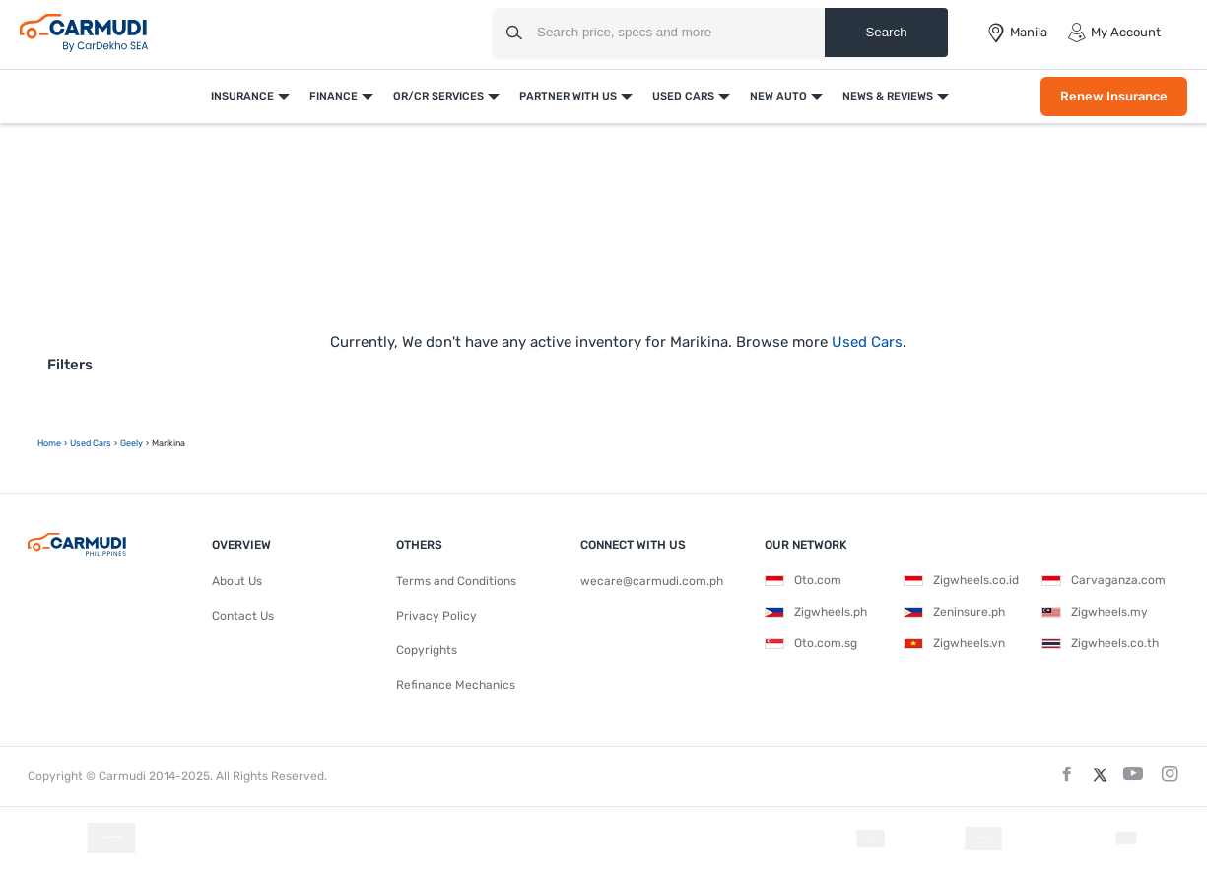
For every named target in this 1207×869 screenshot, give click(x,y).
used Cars (90, 443)
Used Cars (683, 96)
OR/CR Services (438, 96)
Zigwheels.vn (954, 643)
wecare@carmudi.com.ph (651, 581)
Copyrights (426, 650)
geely (131, 443)
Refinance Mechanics (455, 685)
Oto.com (803, 580)
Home (49, 443)
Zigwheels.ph (816, 612)
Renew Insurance (1114, 96)
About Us (237, 581)
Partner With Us (568, 96)
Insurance (242, 96)
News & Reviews (887, 96)
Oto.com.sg (811, 643)
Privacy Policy (436, 616)
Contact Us (243, 616)
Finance (333, 96)
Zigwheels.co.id (961, 580)
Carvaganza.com (1103, 580)
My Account (1114, 32)
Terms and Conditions (456, 581)
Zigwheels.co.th (1100, 643)
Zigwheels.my (1094, 612)
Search (885, 32)
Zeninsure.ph (954, 612)
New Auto (778, 96)
